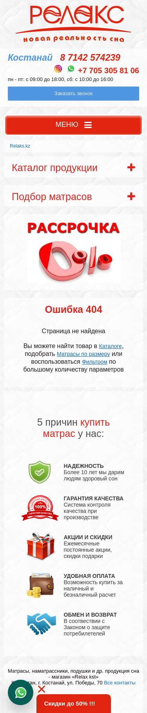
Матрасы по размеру (83, 354)
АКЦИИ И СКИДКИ (88, 537)
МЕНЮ (73, 125)
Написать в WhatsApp (20, 692)
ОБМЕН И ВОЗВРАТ (90, 615)
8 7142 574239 (90, 57)
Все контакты (119, 683)
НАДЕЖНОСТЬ (84, 466)
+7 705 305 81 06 (108, 70)
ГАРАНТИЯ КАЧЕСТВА (94, 498)
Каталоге (110, 346)
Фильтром (94, 362)
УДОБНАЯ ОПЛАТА (89, 576)
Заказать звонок (73, 93)
